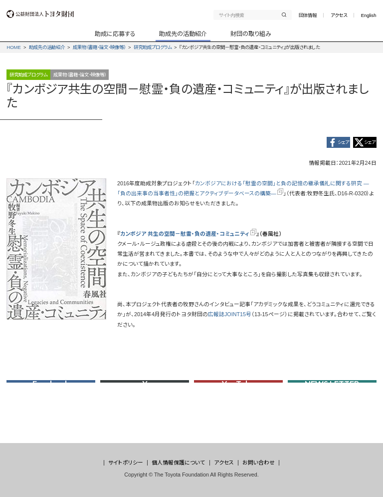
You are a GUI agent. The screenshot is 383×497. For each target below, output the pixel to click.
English (369, 15)
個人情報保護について (178, 463)
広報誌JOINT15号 (229, 317)
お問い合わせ (258, 463)
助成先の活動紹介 (47, 47)
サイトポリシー (125, 463)
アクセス (339, 15)
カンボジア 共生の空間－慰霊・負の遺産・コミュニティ (188, 236)
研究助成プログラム (153, 47)
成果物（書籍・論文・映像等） (99, 47)
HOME (13, 47)
